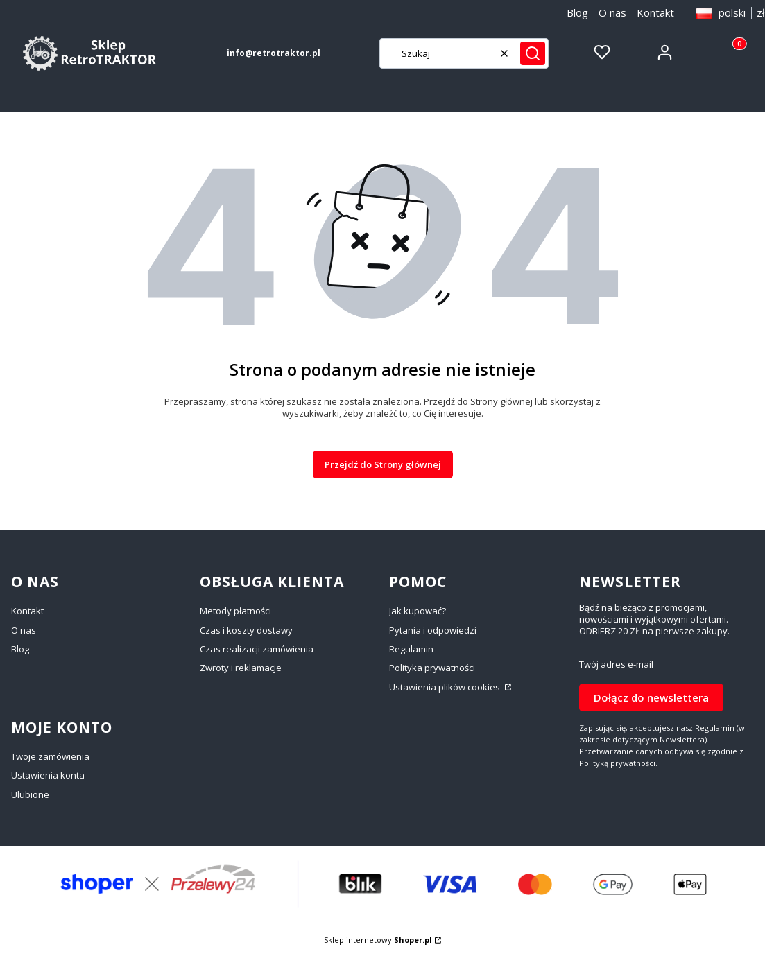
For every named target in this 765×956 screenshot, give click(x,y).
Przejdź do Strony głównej (383, 464)
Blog (577, 12)
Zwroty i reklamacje (241, 667)
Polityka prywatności (432, 667)
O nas (612, 12)
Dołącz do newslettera (651, 697)
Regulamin (411, 649)
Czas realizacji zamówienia (256, 649)
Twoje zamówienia (50, 756)
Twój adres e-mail (616, 664)
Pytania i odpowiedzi (432, 630)
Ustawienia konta (48, 775)
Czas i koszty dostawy (246, 630)
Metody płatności (235, 611)
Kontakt (655, 12)
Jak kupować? (417, 611)
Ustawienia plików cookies (445, 687)
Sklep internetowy (378, 940)
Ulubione (30, 794)
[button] (532, 53)
